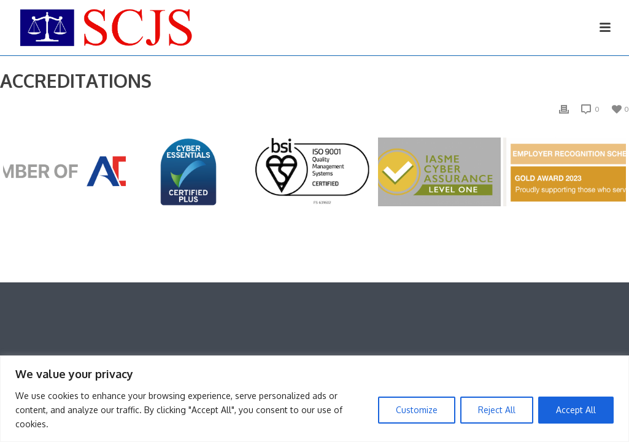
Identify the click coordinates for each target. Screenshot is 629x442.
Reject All (496, 410)
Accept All (576, 410)
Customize (417, 410)
